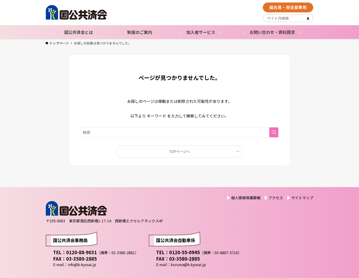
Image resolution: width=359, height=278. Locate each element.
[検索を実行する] (273, 132)
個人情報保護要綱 (245, 197)
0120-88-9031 (81, 252)
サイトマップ (302, 197)
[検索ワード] (179, 132)
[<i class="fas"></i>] (308, 18)
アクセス (276, 197)
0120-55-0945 (184, 252)
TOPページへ (179, 151)
